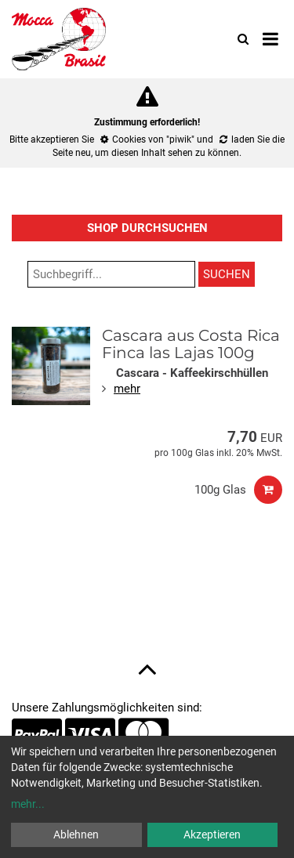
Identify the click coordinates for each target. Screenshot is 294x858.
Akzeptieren (212, 834)
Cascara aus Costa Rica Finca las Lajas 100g (191, 344)
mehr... (28, 804)
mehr (127, 389)
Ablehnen (76, 834)
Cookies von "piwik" (153, 139)
